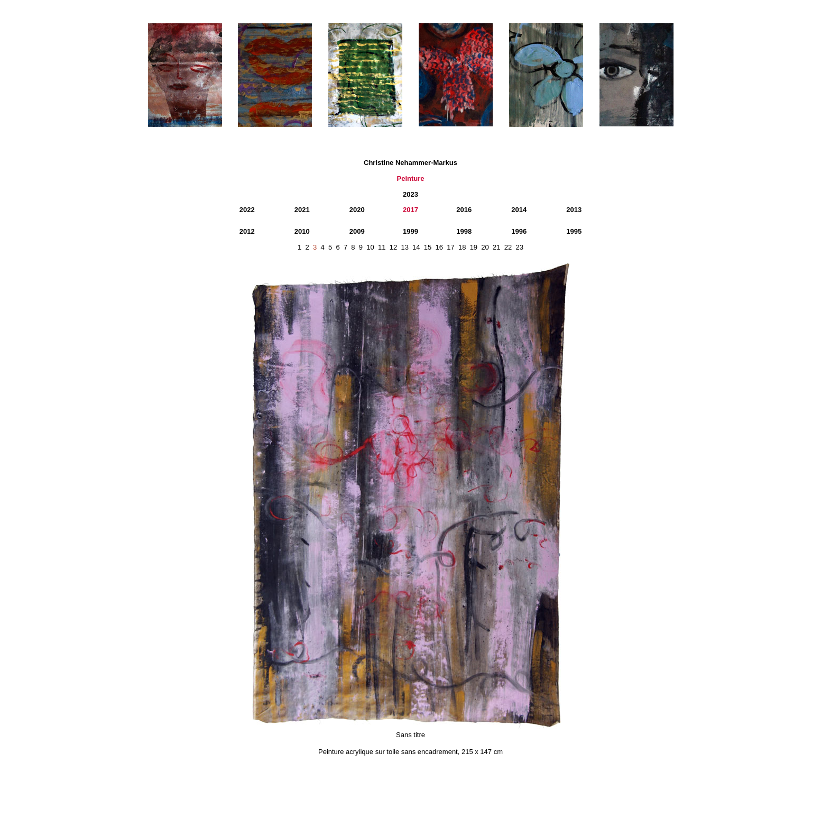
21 (496, 247)
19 (473, 247)
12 (393, 247)
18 (462, 247)
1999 (410, 231)
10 (370, 247)
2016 (464, 210)
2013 (574, 210)
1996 (519, 231)
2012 (247, 231)
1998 (464, 231)
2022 (247, 210)
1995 (574, 231)
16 (439, 247)
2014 (519, 210)
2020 (357, 210)
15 (427, 247)
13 (404, 247)
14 (416, 247)
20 (484, 247)
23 (519, 247)
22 (508, 247)
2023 (410, 194)
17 (450, 247)
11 (381, 247)
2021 (302, 210)
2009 (357, 231)
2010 (302, 231)
